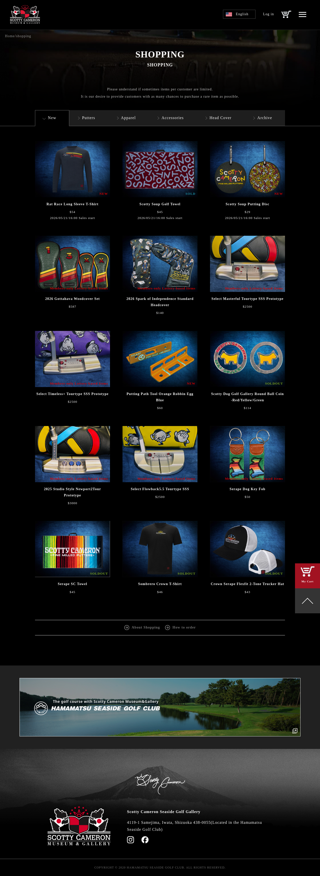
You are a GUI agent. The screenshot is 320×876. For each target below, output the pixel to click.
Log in (268, 14)
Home (10, 36)
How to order (184, 627)
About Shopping (146, 627)
